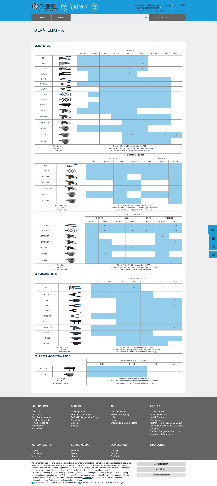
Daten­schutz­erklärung (72, 480)
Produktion (36, 428)
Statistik (53, 482)
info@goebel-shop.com (168, 431)
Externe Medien (69, 482)
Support (75, 426)
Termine (114, 420)
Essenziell (40, 482)
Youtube (75, 451)
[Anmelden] (140, 5)
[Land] (166, 5)
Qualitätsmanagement (42, 417)
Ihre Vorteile (37, 414)
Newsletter (76, 420)
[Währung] (176, 5)
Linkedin (75, 456)
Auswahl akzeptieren (161, 475)
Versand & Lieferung (81, 414)
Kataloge (115, 451)
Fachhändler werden (41, 420)
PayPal (86, 482)
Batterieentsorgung (120, 414)
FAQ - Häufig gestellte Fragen (85, 417)
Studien (114, 459)
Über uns (35, 412)
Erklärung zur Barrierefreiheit (124, 423)
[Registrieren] (153, 5)
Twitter (74, 453)
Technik (114, 453)
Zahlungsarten (78, 412)
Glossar (75, 423)
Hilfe (113, 417)
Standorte (157, 445)
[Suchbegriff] (107, 17)
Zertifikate (115, 456)
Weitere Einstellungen (115, 482)
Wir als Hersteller (39, 423)
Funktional (99, 482)
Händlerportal (37, 426)
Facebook (76, 459)
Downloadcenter (118, 412)
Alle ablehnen (161, 469)
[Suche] (146, 17)
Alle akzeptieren (161, 464)
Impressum (87, 478)
